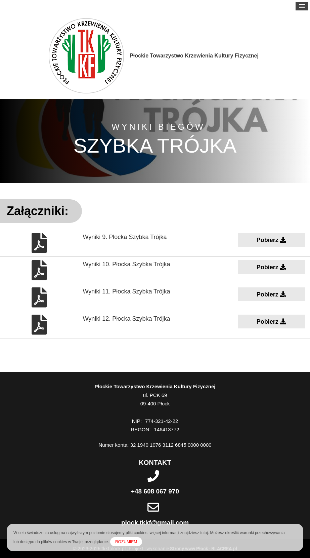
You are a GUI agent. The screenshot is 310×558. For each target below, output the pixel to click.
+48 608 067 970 (155, 491)
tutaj (204, 532)
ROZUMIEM (126, 542)
